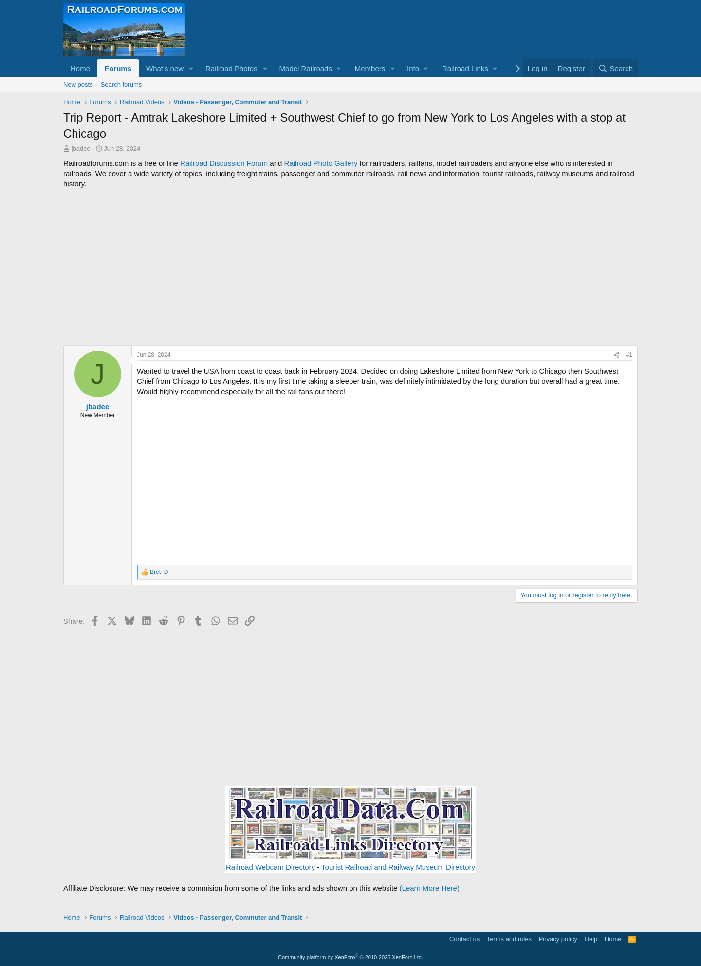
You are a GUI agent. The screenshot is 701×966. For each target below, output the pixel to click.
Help (591, 939)
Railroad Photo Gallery (321, 163)
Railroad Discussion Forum (224, 163)
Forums (118, 68)
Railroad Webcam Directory (270, 867)
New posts (78, 84)
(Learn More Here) (430, 888)
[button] (191, 68)
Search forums (121, 84)
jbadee (81, 148)
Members (370, 68)
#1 (629, 354)
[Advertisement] (350, 267)
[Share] (616, 354)
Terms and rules (509, 939)
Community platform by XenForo (350, 957)
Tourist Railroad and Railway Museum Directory (398, 867)
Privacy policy (558, 939)
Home (80, 68)
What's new (165, 68)
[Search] (615, 68)
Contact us (464, 939)
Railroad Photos (231, 68)
